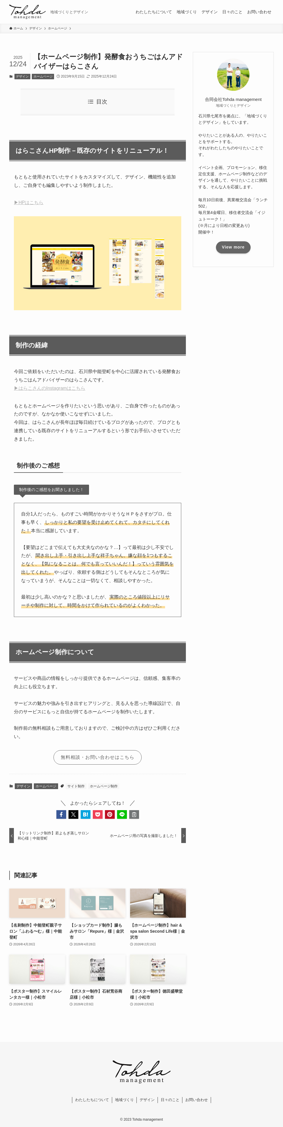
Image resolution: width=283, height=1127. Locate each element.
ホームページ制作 (104, 786)
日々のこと (170, 1100)
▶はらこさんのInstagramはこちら (49, 388)
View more (233, 247)
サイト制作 (76, 786)
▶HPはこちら (28, 202)
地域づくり (124, 1100)
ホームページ (43, 76)
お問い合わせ (196, 1100)
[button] (61, 814)
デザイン (22, 76)
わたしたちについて (92, 1100)
